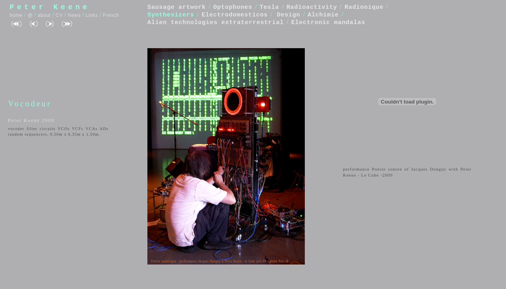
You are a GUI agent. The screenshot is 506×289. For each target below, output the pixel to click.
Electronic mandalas (328, 22)
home (16, 15)
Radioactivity (311, 7)
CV (59, 15)
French (111, 15)
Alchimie (323, 15)
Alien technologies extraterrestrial (215, 22)
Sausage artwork (176, 7)
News (74, 15)
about (44, 15)
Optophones (232, 7)
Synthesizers (170, 15)
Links (92, 15)
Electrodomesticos (235, 15)
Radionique (364, 7)
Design (288, 15)
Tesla (269, 7)
